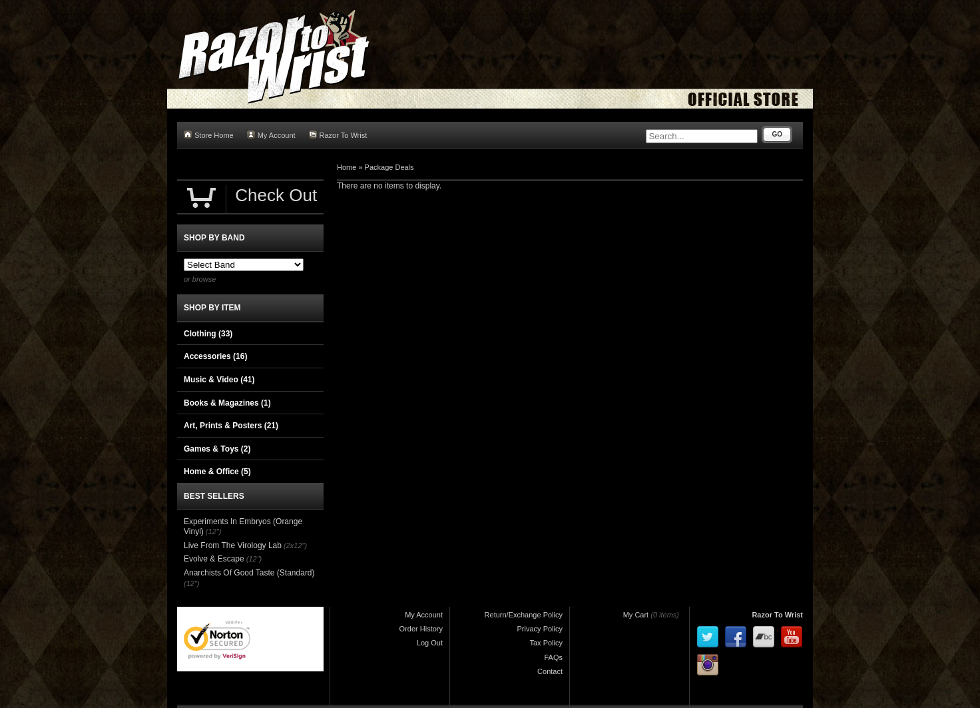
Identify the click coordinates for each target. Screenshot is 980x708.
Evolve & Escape (214, 558)
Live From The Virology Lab (233, 545)
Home (346, 167)
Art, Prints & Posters (231, 425)
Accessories (215, 356)
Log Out (430, 643)
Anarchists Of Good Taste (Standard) (249, 572)
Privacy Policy (540, 629)
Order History (421, 629)
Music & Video (219, 379)
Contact (550, 671)
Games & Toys (217, 449)
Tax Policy (546, 643)
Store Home (209, 135)
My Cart (636, 615)
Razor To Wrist (338, 135)
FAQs (553, 657)
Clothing (208, 333)
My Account (271, 135)
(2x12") (295, 545)
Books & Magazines (227, 403)
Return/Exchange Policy (524, 615)
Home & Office (217, 471)
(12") (213, 531)
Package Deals (389, 167)
